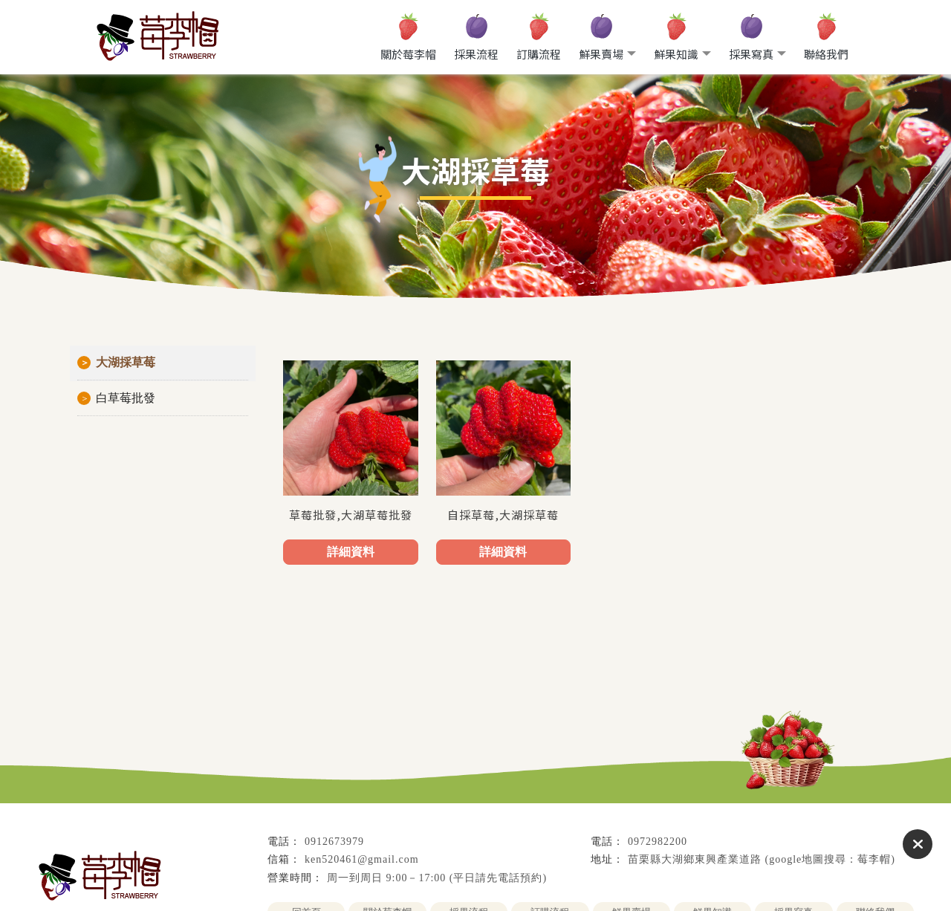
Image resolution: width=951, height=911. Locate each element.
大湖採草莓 (125, 362)
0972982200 (657, 841)
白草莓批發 (125, 398)
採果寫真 (751, 54)
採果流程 (476, 54)
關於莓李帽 (408, 54)
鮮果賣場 (601, 54)
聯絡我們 (826, 54)
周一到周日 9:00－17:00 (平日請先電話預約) (437, 878)
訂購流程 (538, 54)
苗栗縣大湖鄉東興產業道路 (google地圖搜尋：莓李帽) (761, 859)
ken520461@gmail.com (362, 859)
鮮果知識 (676, 54)
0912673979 (334, 841)
